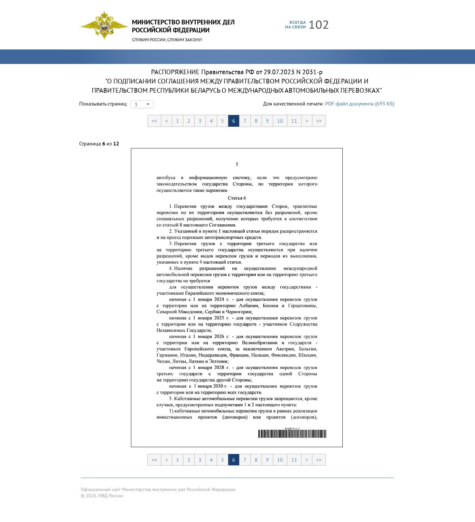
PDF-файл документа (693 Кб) (359, 103)
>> (319, 120)
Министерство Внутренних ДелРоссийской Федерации (183, 26)
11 (294, 120)
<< (154, 120)
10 (280, 120)
